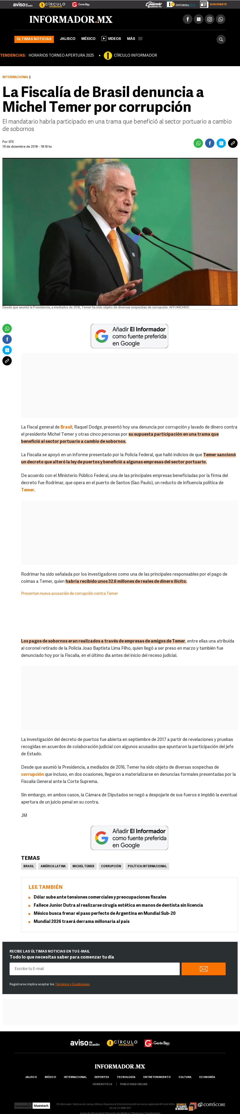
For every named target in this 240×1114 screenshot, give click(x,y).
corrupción (32, 774)
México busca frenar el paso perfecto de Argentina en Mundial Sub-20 (105, 913)
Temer (27, 490)
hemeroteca (102, 1084)
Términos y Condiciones (72, 984)
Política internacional (147, 866)
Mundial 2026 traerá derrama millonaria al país (81, 922)
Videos (111, 38)
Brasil (66, 427)
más (134, 39)
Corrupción (111, 866)
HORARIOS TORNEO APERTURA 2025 (61, 56)
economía (207, 1077)
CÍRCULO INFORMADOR (135, 56)
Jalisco (67, 39)
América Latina (53, 866)
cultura (185, 1077)
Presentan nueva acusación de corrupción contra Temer (69, 594)
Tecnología (126, 1077)
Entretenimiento (157, 1077)
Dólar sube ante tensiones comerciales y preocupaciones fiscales (100, 897)
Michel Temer (83, 866)
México (88, 39)
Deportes (102, 1077)
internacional (75, 1077)
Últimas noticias (34, 39)
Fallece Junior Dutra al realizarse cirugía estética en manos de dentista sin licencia (118, 905)
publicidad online (134, 1084)
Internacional (15, 77)
